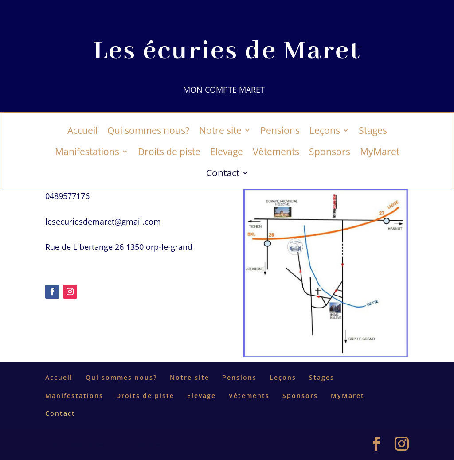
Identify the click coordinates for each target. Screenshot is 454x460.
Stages (373, 131)
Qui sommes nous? (148, 131)
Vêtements (276, 153)
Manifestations (87, 153)
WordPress (149, 444)
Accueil (82, 131)
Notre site (220, 131)
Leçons (324, 131)
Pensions (280, 131)
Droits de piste (169, 153)
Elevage (226, 153)
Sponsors (329, 153)
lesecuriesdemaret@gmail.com (103, 221)
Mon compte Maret (224, 89)
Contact (222, 174)
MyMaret (379, 153)
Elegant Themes (85, 444)
